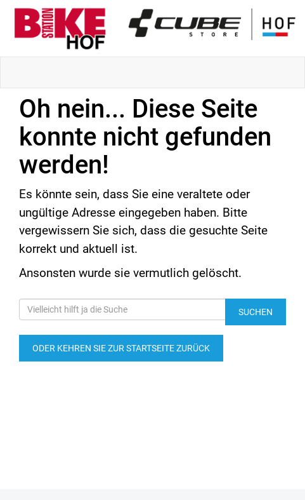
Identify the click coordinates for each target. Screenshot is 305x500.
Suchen (255, 312)
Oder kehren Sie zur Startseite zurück (121, 348)
